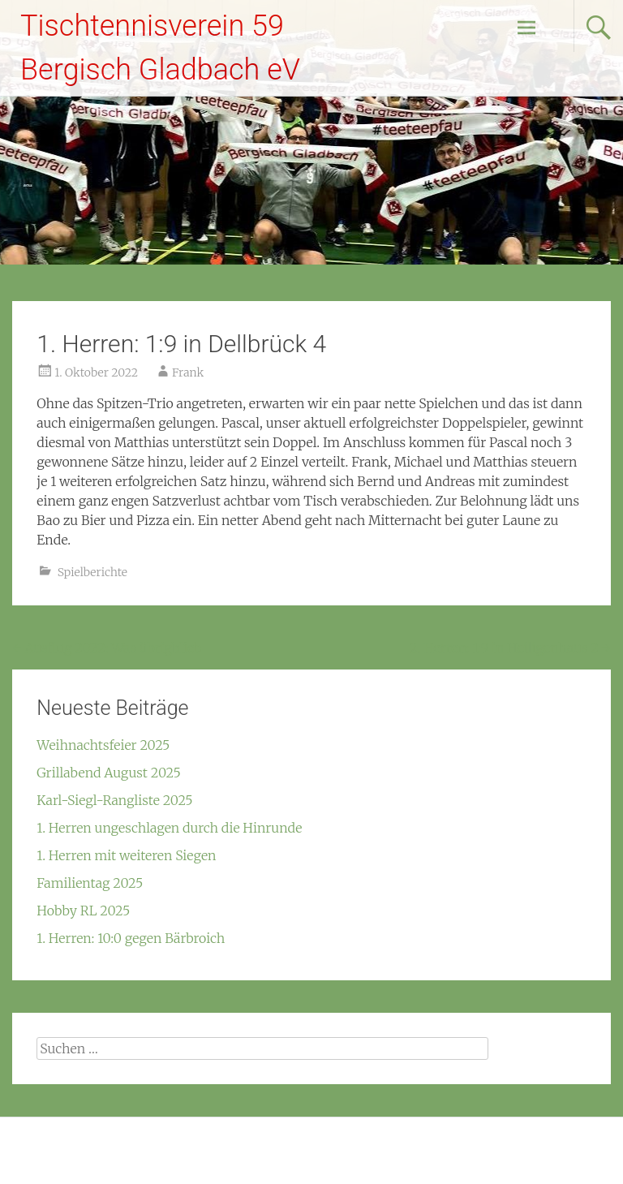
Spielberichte (92, 572)
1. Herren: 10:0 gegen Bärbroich (131, 938)
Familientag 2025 (90, 883)
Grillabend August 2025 (108, 772)
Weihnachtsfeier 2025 (103, 745)
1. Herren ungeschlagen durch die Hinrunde (169, 828)
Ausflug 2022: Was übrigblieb (106, 647)
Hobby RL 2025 (83, 910)
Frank (188, 372)
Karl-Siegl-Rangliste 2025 (114, 800)
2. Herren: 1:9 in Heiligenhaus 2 (510, 647)
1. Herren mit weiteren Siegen (126, 855)
